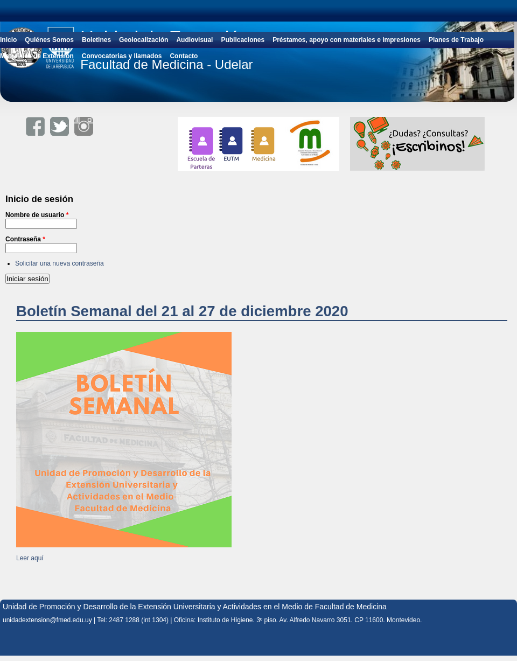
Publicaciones (242, 40)
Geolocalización (143, 40)
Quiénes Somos (49, 40)
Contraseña (25, 239)
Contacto (184, 56)
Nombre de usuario (36, 215)
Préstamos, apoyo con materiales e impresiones (347, 40)
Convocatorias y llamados (122, 56)
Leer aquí (30, 558)
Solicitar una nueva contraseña (59, 263)
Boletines (96, 40)
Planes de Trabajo (456, 40)
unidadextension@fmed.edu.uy (47, 620)
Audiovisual (194, 40)
